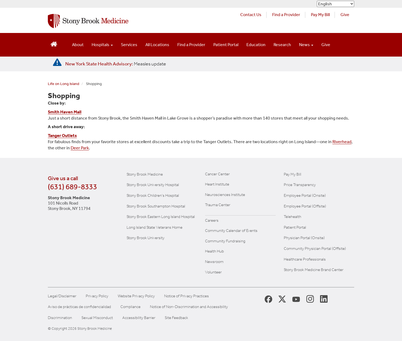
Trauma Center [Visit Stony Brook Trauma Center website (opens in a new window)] (217, 204)
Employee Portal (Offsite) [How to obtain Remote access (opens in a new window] (305, 206)
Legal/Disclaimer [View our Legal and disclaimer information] (62, 296)
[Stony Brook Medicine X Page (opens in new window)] (282, 299)
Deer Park (80, 147)
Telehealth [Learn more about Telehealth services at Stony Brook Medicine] (292, 216)
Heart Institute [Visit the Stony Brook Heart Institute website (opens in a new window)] (217, 184)
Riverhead (341, 141)
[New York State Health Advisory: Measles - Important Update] (57, 62)
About (78, 44)
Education (255, 44)
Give (325, 44)
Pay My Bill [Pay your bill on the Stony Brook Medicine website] (292, 174)
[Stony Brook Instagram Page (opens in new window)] (310, 299)
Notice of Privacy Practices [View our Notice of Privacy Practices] (186, 296)
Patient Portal (225, 44)
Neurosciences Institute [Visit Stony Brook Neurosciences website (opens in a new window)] (225, 194)
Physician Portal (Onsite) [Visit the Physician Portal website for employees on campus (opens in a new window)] (304, 237)
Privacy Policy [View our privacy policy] (97, 296)
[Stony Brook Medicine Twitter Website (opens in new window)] (296, 298)
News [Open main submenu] (306, 44)
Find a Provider (191, 44)
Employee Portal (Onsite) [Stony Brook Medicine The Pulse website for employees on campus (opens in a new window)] (305, 195)
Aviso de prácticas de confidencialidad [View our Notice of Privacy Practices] (79, 307)
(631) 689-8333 (72, 186)
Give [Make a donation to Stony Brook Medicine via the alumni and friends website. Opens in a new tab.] (344, 14)
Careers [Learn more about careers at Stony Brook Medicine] (211, 220)
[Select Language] (335, 4)
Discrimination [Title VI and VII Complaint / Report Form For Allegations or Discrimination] (60, 318)
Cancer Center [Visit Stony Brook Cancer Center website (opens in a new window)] (217, 174)
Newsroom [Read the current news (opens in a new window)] (214, 261)
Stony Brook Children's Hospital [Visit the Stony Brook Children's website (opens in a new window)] (153, 195)
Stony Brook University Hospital (153, 184)
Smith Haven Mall (64, 111)
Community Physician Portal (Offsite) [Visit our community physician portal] (315, 248)
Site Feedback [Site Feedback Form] (176, 318)
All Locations (157, 44)
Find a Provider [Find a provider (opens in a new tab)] (286, 14)
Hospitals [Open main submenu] (102, 44)
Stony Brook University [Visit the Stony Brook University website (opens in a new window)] (145, 237)
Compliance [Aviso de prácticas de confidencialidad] (130, 307)
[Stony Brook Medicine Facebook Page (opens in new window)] (268, 299)
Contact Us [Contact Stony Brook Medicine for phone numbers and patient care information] (250, 14)
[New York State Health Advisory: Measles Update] (115, 64)
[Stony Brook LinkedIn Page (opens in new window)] (323, 299)
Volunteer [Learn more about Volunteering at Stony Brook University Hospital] (213, 272)
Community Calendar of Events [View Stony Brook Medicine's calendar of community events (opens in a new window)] (231, 230)
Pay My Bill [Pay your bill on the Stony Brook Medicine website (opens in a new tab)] (320, 14)
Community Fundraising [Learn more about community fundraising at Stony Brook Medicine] (225, 241)
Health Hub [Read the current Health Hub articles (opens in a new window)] (214, 251)
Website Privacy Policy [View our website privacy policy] (136, 296)
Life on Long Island (63, 83)
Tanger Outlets (62, 135)
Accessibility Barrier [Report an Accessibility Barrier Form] (138, 318)
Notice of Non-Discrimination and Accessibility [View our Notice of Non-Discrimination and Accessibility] (189, 307)
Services (129, 44)
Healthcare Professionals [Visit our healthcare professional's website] (305, 259)
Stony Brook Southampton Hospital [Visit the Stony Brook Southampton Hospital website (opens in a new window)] (156, 206)
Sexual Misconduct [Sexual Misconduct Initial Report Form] (97, 318)
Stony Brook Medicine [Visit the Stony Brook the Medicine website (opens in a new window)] (145, 174)
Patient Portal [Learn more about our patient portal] (295, 227)
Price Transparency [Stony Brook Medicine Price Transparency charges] (300, 184)
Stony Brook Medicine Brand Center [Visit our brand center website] (313, 269)
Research (282, 44)
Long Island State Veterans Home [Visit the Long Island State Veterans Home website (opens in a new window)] (154, 227)
